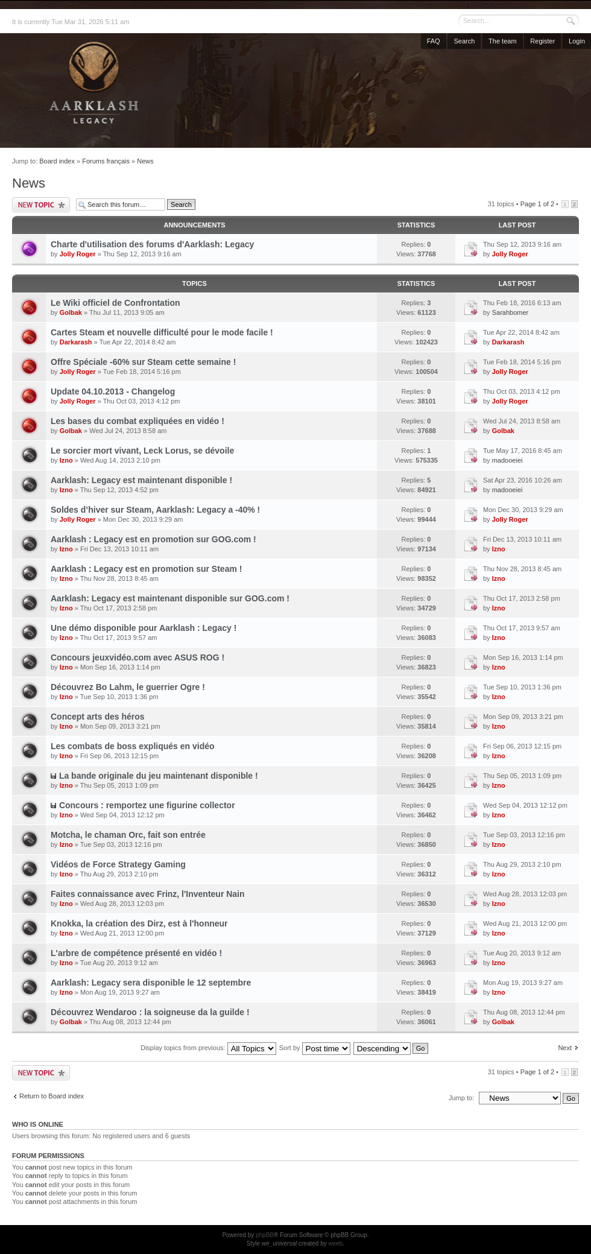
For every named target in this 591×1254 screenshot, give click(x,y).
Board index (57, 161)
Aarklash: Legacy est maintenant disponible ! (141, 480)
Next (565, 1047)
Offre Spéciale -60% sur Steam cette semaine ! (143, 362)
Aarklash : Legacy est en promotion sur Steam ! (146, 569)
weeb (335, 1243)
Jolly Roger (78, 254)
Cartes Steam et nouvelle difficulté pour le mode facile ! (162, 332)
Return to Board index (51, 1096)
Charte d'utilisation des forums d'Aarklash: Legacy (152, 244)
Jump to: (461, 1097)
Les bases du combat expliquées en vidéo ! (137, 421)
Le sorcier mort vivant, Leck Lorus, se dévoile (142, 450)
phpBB (265, 1235)
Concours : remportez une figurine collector (147, 805)
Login (577, 41)
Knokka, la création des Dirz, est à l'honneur (139, 923)
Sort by (314, 1047)
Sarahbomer (510, 312)
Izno (66, 460)
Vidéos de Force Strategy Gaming (118, 864)
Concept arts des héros (98, 716)
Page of (537, 203)
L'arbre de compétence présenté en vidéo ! (136, 953)
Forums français (106, 161)
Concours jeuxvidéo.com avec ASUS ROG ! (137, 657)
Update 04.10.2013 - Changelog (113, 391)
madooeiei (507, 460)
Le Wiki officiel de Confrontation (115, 303)
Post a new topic (41, 204)
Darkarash (76, 342)
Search (464, 41)
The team (502, 41)
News (145, 161)
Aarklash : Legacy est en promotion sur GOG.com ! (153, 539)
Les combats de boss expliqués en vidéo (133, 746)
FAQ (433, 41)
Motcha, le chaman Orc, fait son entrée (128, 835)
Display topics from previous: (208, 1047)
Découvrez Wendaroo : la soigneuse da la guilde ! (150, 1012)
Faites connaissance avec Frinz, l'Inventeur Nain (148, 894)
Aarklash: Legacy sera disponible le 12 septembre (151, 982)
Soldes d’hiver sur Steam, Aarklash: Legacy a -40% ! (155, 510)
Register (542, 41)
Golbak (71, 312)
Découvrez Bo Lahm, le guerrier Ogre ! (128, 687)
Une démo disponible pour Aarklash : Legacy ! (143, 628)
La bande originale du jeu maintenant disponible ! (158, 776)
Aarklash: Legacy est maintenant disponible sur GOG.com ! (170, 598)
